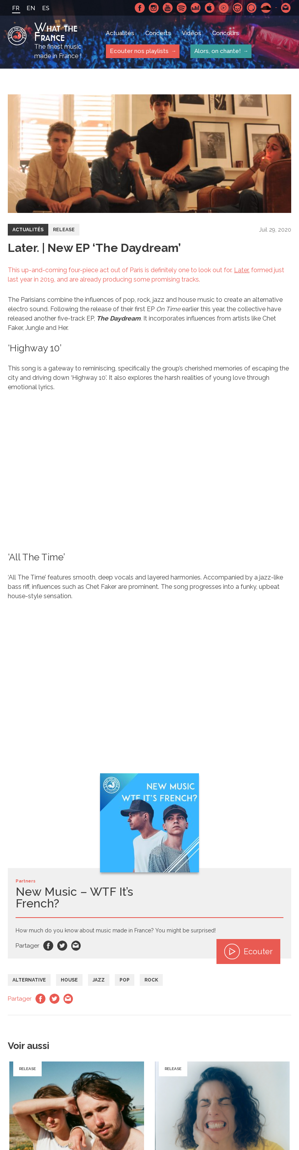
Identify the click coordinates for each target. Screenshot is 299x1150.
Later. (242, 270)
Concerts (158, 33)
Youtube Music (224, 8)
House (69, 980)
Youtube (168, 8)
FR (15, 8)
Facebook (140, 8)
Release (64, 229)
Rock (151, 980)
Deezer (196, 8)
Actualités (120, 33)
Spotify (182, 8)
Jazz (99, 980)
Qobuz (252, 8)
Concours (225, 33)
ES (45, 8)
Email (76, 946)
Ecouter (248, 951)
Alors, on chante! (217, 51)
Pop (125, 980)
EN (30, 8)
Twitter (62, 946)
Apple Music (210, 8)
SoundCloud (266, 8)
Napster (238, 8)
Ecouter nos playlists (139, 51)
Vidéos (191, 33)
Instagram (154, 8)
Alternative (29, 980)
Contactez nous (286, 8)
